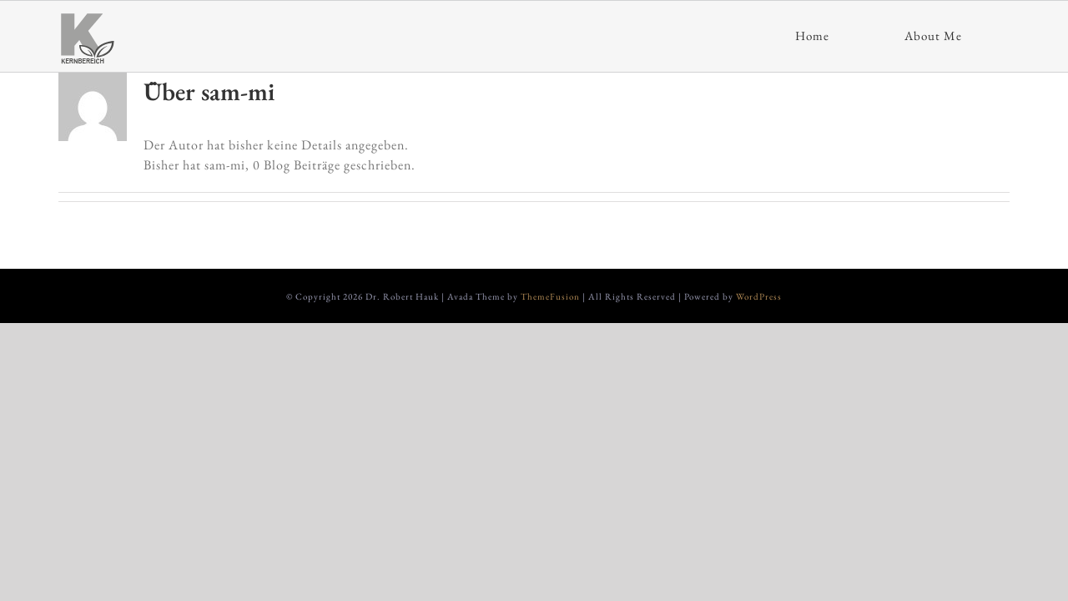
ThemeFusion (550, 296)
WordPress (759, 296)
